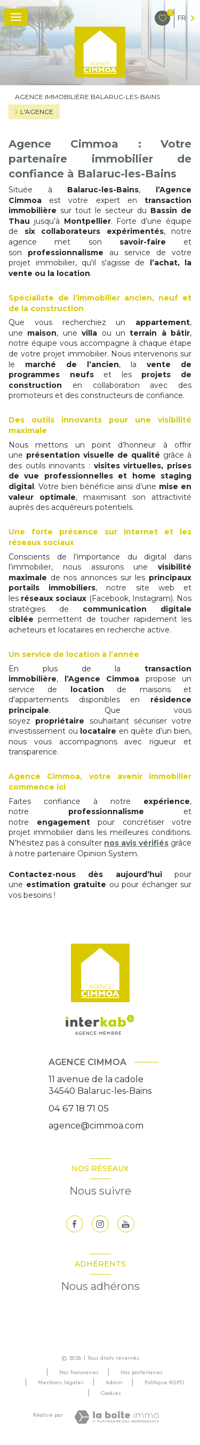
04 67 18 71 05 (79, 1108)
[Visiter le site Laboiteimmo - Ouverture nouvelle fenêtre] (116, 1417)
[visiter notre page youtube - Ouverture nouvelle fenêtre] (125, 1223)
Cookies (111, 1393)
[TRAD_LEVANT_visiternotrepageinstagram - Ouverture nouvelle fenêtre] (100, 1223)
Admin (114, 1382)
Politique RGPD (164, 1382)
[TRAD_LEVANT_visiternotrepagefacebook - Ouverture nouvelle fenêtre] (74, 1223)
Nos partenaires (142, 1372)
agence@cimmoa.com (96, 1126)
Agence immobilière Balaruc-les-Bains (87, 97)
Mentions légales (61, 1382)
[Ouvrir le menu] (16, 17)
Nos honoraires (79, 1372)
